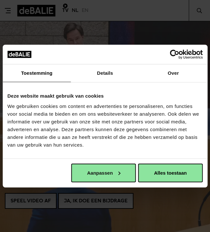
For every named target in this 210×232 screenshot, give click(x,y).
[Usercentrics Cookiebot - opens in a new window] (174, 54)
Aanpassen (104, 172)
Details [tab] (105, 73)
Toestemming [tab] (36, 73)
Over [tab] (173, 73)
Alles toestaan (170, 172)
